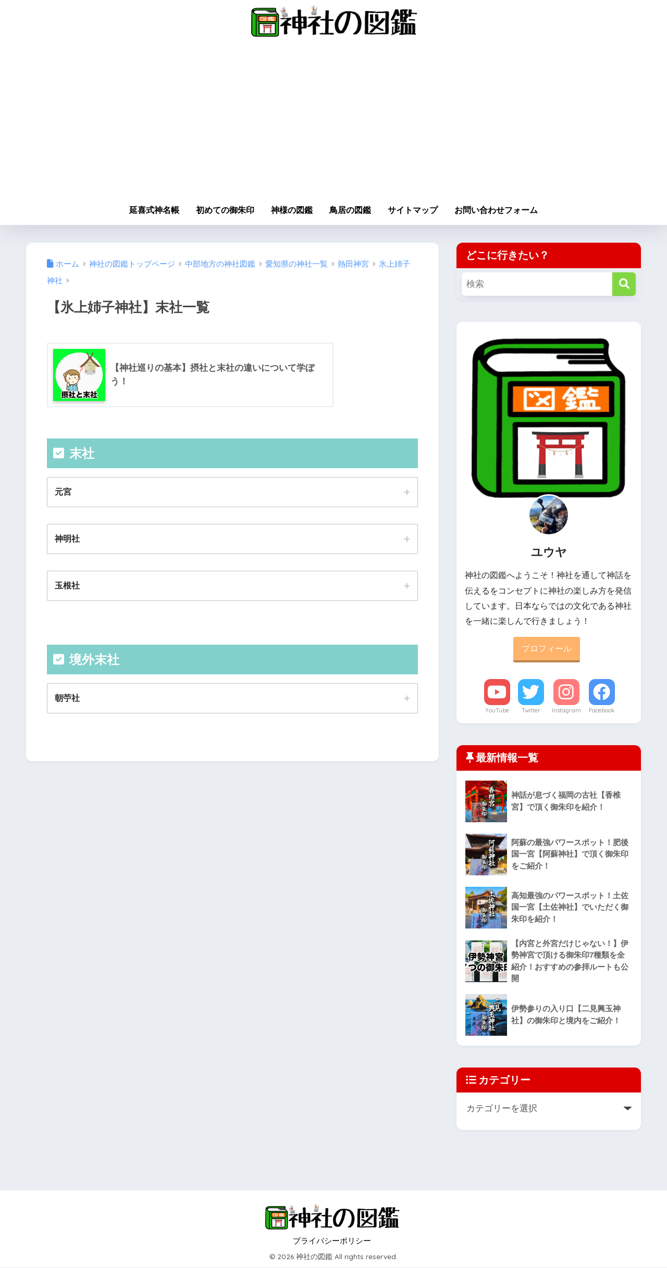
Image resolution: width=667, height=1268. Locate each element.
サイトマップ (413, 210)
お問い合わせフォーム (496, 210)
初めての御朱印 (225, 210)
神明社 (67, 539)
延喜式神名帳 (154, 210)
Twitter (531, 710)
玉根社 (67, 586)
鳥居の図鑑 (350, 210)
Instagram (566, 710)
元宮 (63, 491)
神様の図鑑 (292, 210)
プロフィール (547, 648)
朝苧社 (67, 698)
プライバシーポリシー (332, 1241)
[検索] (624, 284)
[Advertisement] (333, 121)
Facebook (601, 710)
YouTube (497, 710)
